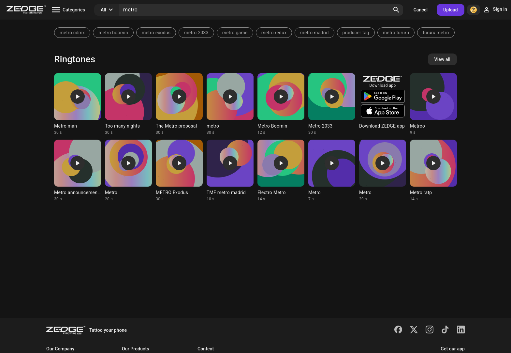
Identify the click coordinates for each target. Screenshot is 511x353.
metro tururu (396, 32)
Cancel (421, 9)
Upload (450, 9)
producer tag (356, 32)
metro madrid (314, 32)
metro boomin (113, 32)
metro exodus (156, 32)
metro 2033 (196, 32)
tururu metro (436, 32)
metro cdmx (72, 32)
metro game (235, 32)
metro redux (274, 32)
